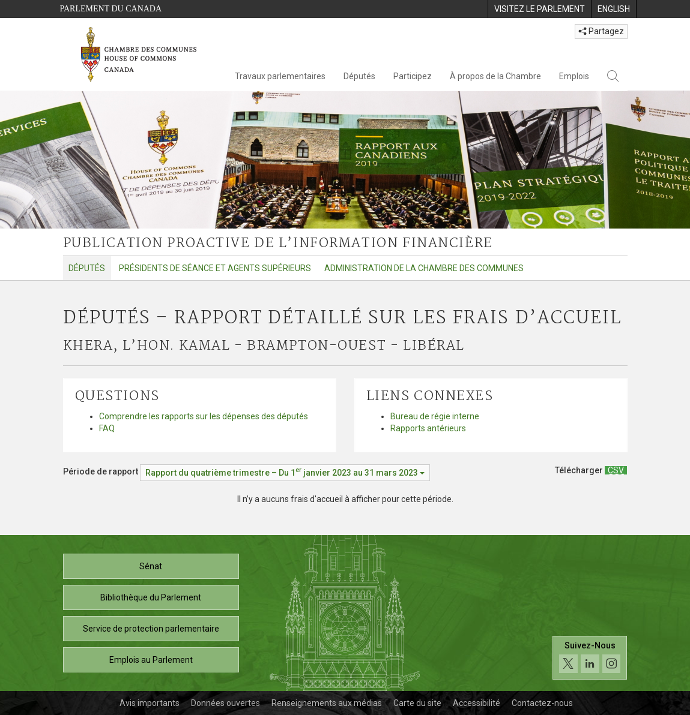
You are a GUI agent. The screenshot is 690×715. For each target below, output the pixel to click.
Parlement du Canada (111, 8)
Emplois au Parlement (151, 660)
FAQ (107, 428)
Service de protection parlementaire (151, 628)
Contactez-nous (542, 703)
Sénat (150, 566)
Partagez (601, 31)
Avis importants (150, 703)
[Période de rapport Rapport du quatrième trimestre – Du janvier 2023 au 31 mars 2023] (285, 472)
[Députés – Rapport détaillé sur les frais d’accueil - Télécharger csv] (616, 470)
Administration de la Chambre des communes (424, 268)
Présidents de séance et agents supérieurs (215, 268)
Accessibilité (476, 703)
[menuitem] (539, 9)
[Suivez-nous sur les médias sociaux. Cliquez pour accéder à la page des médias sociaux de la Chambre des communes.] (590, 658)
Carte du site (417, 703)
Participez (412, 76)
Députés (359, 76)
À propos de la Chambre (495, 76)
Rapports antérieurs (428, 428)
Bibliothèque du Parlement (150, 597)
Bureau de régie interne (434, 416)
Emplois (574, 76)
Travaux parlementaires (280, 76)
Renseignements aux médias (326, 703)
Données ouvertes (225, 703)
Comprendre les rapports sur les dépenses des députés (203, 416)
